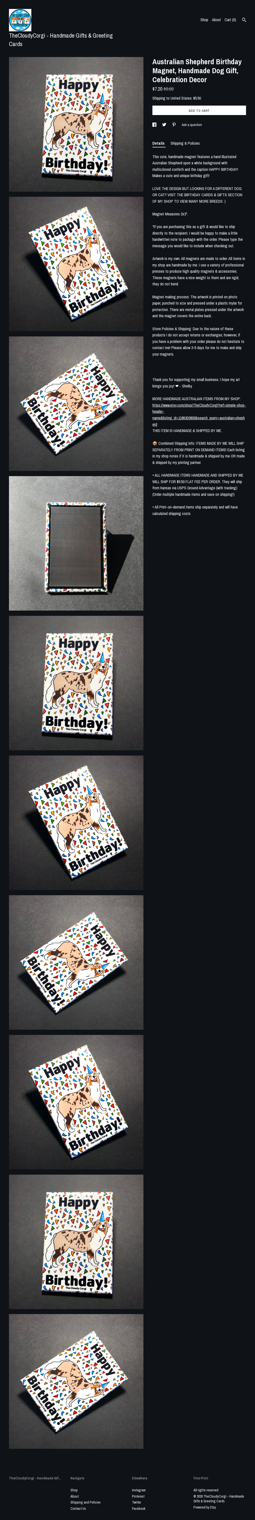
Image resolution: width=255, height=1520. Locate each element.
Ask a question (192, 125)
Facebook (138, 1508)
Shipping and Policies (85, 1502)
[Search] (244, 20)
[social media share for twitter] (164, 125)
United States (181, 98)
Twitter (136, 1502)
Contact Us (78, 1508)
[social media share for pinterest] (174, 125)
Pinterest (138, 1496)
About (216, 19)
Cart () (230, 19)
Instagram (139, 1490)
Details (159, 143)
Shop (204, 19)
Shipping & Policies (185, 143)
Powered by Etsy (204, 1507)
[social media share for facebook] (154, 125)
